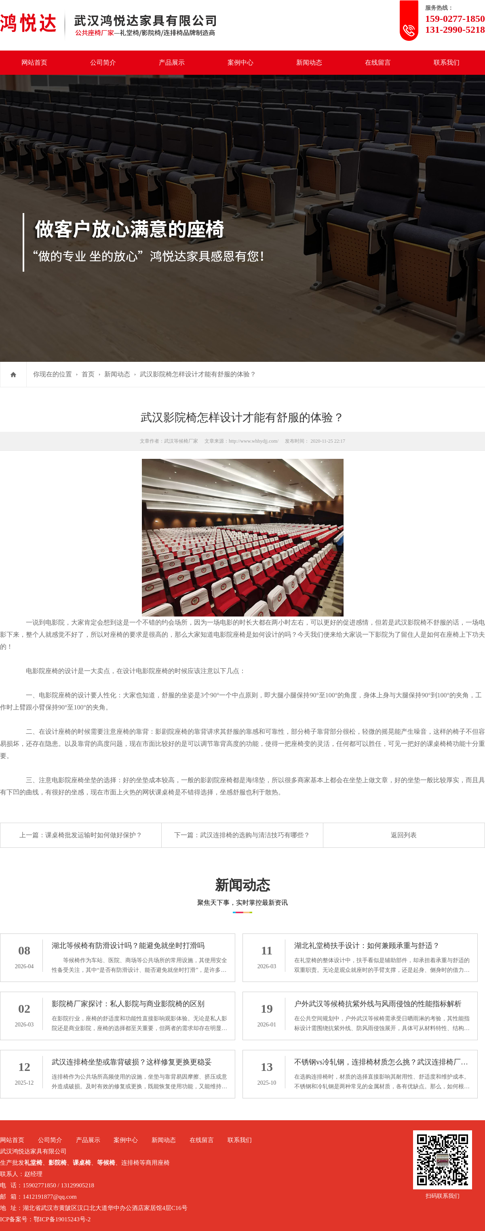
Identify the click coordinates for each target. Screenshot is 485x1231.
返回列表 (404, 835)
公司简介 (103, 62)
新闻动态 (309, 62)
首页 (88, 374)
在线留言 (378, 62)
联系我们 (447, 62)
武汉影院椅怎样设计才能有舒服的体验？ (198, 374)
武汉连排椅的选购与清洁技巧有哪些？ (255, 835)
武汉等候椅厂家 (181, 441)
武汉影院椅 (410, 622)
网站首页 (34, 62)
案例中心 (240, 62)
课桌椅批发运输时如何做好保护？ (93, 835)
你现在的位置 (52, 374)
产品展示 (172, 62)
